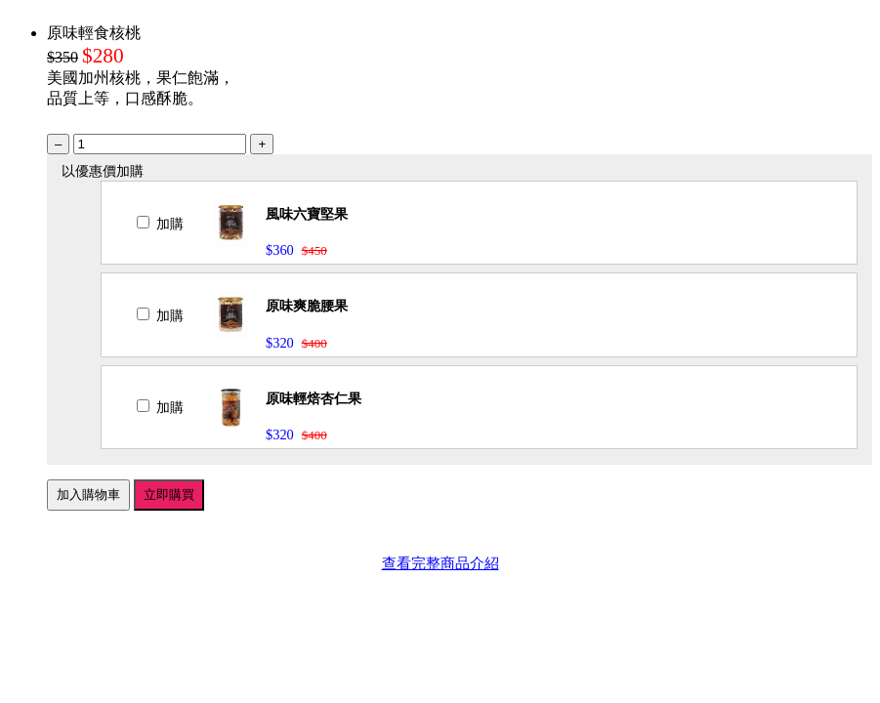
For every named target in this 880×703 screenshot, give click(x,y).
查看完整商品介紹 (440, 563)
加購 (160, 223)
